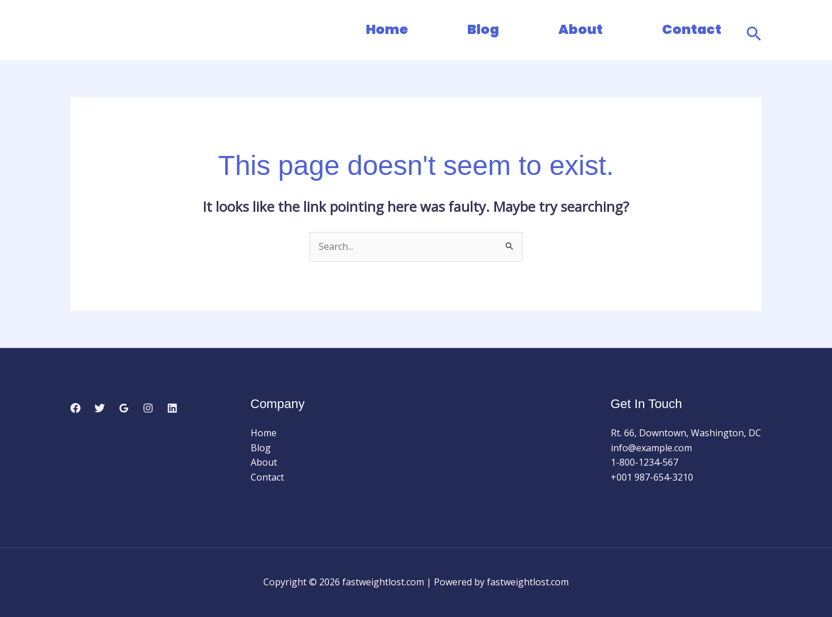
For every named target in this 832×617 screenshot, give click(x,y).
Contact (691, 29)
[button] (754, 30)
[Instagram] (148, 408)
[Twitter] (99, 408)
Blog (483, 29)
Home (387, 29)
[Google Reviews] (124, 408)
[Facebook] (75, 408)
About (580, 29)
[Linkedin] (172, 408)
